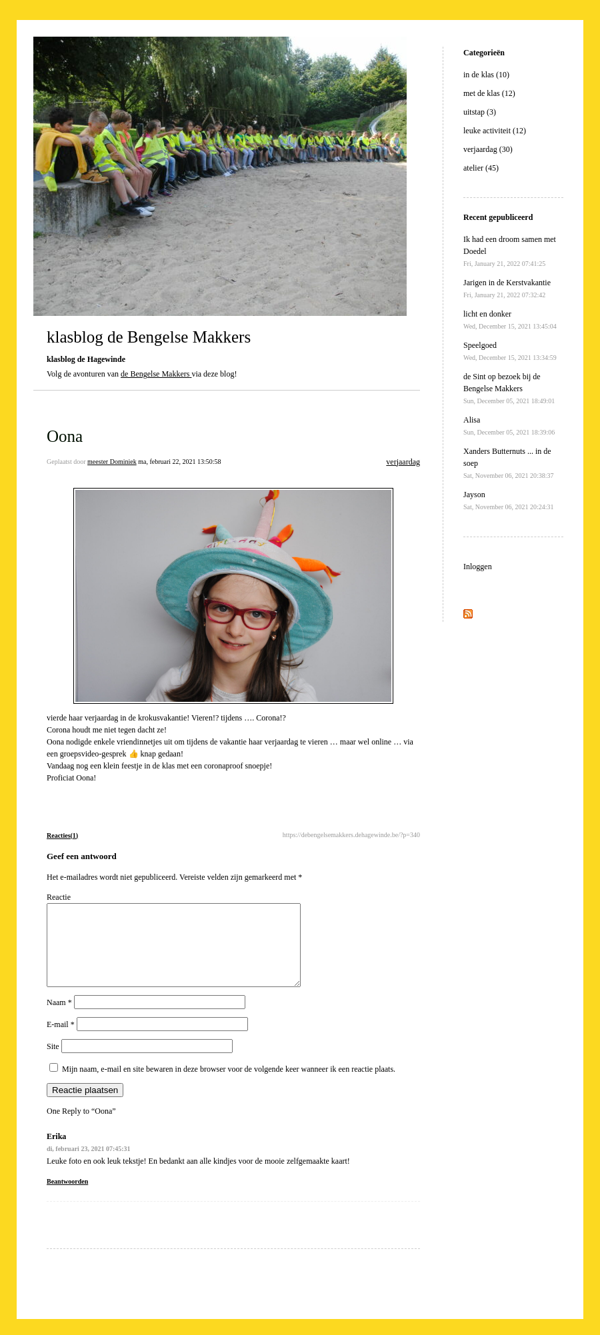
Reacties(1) (62, 835)
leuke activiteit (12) (494, 130)
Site (53, 1062)
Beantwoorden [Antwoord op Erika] (67, 1197)
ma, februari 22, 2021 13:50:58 (179, 461)
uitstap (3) (479, 112)
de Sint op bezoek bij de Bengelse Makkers (509, 388)
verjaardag (403, 462)
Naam (59, 1018)
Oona (65, 436)
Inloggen (477, 566)
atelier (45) (481, 168)
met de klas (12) (489, 93)
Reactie (59, 897)
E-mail (61, 1040)
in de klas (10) (486, 74)
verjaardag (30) (488, 149)
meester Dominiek (112, 461)
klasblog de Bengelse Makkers (149, 337)
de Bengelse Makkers (155, 374)
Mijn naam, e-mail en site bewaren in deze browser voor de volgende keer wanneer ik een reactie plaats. (228, 1085)
